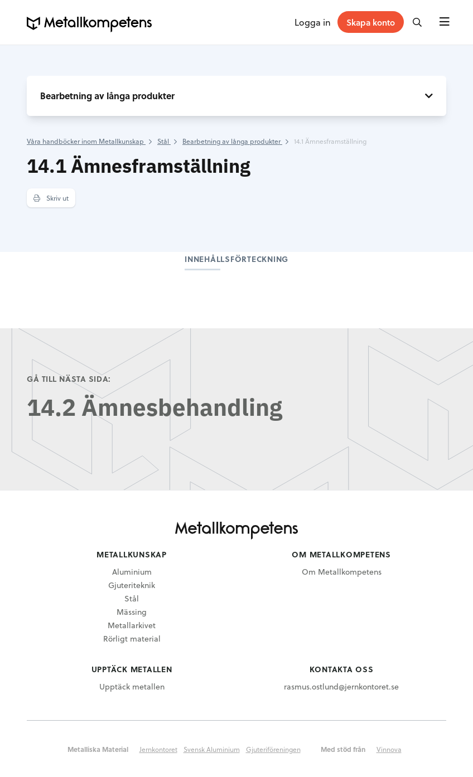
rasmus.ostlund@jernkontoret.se (341, 686)
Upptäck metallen (132, 686)
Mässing (132, 612)
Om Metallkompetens (342, 571)
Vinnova (389, 749)
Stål (131, 598)
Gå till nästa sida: (69, 379)
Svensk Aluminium (212, 749)
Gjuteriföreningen (273, 749)
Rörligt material (132, 638)
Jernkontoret (158, 749)
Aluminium (132, 571)
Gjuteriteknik (131, 585)
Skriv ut (51, 198)
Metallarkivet (132, 625)
